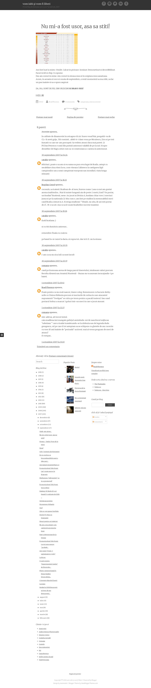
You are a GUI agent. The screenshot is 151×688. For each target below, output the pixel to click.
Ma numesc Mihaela (46, 504)
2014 (39, 390)
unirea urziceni (94, 102)
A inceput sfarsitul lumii (48, 580)
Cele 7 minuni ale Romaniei (49, 452)
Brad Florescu (54, 102)
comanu (45, 265)
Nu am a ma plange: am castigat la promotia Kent (48, 528)
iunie (42, 604)
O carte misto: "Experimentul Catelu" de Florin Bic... (48, 564)
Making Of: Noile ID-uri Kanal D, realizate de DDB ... (49, 494)
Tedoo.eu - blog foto (101, 390)
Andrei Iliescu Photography (49, 632)
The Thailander (99, 384)
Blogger (94, 680)
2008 (40, 411)
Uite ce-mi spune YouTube (49, 511)
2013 (39, 393)
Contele (42, 644)
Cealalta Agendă (45, 638)
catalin (45, 160)
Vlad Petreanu (44, 660)
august (42, 597)
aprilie (42, 611)
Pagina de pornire (75, 117)
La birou (42, 557)
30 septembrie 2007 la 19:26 (54, 211)
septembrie (44, 428)
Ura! (40, 508)
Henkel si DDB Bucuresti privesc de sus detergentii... (48, 590)
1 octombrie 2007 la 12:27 (53, 307)
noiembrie (44, 421)
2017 (39, 379)
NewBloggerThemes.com (89, 683)
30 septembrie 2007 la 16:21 (54, 180)
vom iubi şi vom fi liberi (36, 3)
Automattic (64, 683)
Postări (96, 417)
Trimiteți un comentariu (48, 346)
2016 (39, 383)
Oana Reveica (44, 654)
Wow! (41, 448)
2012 (39, 397)
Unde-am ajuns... (45, 431)
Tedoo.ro (97, 387)
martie (42, 614)
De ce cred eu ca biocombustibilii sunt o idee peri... (48, 458)
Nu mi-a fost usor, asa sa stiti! (75, 26)
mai (41, 607)
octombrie (44, 424)
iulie (41, 601)
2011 (39, 400)
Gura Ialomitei (44, 647)
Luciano (42, 584)
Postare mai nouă (44, 117)
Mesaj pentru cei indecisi (48, 521)
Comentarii (98, 422)
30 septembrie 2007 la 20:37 (54, 261)
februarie (43, 618)
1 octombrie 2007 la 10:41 (53, 283)
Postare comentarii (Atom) (61, 356)
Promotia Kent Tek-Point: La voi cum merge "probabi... (48, 544)
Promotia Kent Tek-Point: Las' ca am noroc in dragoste (48, 471)
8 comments (70, 102)
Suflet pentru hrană (46, 657)
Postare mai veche (106, 117)
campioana (84, 102)
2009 (40, 407)
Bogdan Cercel (48, 184)
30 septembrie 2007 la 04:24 (55, 155)
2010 (39, 404)
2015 (39, 386)
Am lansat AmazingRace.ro (49, 465)
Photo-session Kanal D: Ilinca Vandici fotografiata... (47, 574)
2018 (39, 376)
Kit (40, 650)
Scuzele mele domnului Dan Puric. (80, 380)
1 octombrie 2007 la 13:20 (53, 342)
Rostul (77, 367)
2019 (39, 372)
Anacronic (42, 629)
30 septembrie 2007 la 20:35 (54, 245)
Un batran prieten (45, 501)
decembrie (44, 417)
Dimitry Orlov (44, 635)
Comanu (42, 641)
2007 (40, 414)
